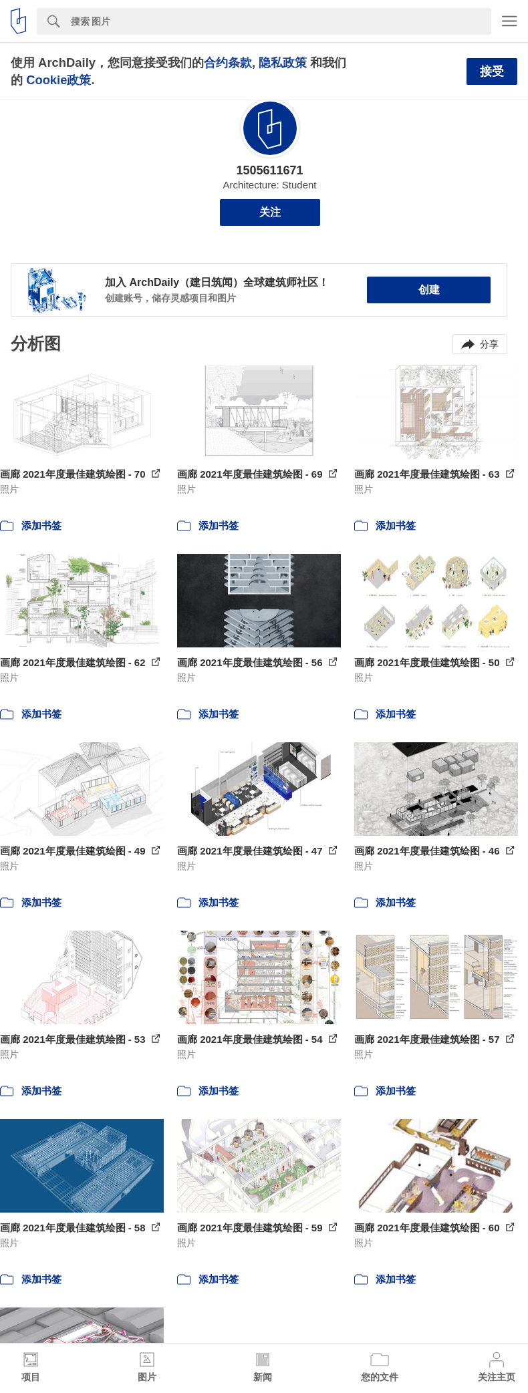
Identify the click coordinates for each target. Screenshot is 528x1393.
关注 (270, 212)
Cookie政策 (58, 80)
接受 (492, 71)
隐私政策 (283, 62)
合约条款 (228, 62)
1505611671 (269, 170)
